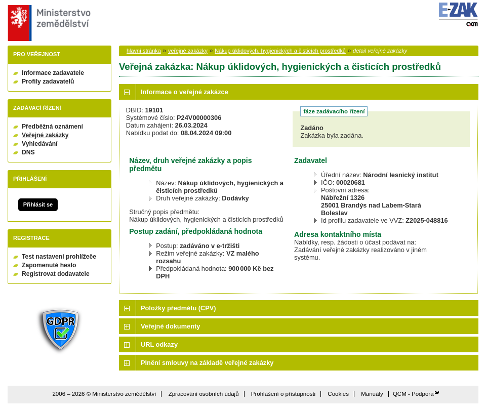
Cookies (338, 394)
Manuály (372, 394)
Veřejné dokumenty (170, 326)
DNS (28, 152)
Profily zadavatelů (48, 81)
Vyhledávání (40, 143)
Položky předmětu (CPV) (178, 308)
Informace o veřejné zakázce (184, 92)
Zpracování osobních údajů (204, 394)
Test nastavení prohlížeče (59, 256)
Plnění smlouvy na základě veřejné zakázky (207, 362)
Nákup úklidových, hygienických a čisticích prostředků (280, 51)
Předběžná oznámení (52, 126)
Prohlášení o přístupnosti (283, 394)
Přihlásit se (38, 204)
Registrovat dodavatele (56, 273)
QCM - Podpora (413, 394)
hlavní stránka (144, 51)
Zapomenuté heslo (49, 265)
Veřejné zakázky (45, 135)
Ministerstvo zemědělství (48, 23)
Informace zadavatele (53, 72)
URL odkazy (159, 344)
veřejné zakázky (188, 51)
